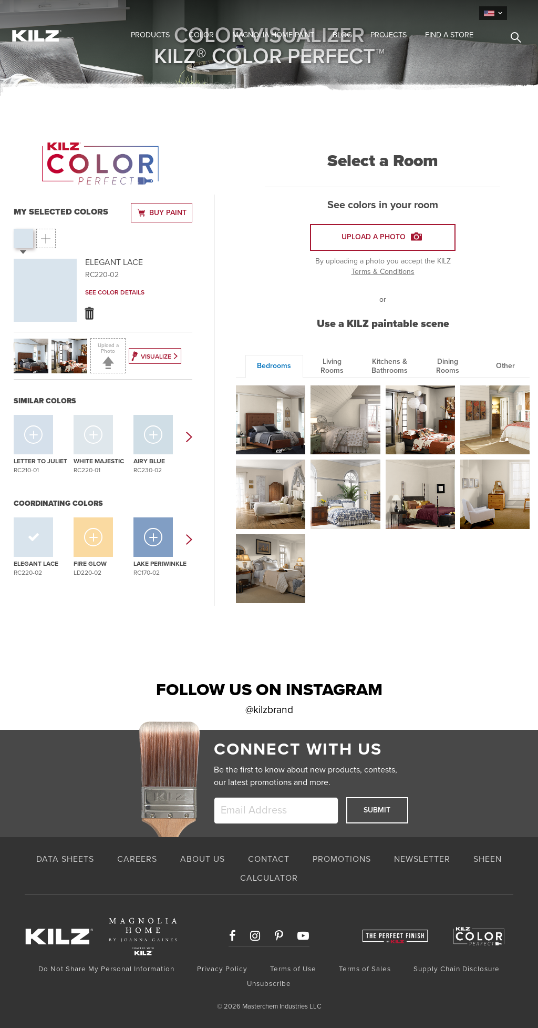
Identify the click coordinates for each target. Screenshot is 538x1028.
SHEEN (487, 859)
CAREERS (137, 859)
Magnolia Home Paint (273, 34)
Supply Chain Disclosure (456, 969)
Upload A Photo (382, 233)
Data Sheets (65, 859)
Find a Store (449, 34)
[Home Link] (59, 35)
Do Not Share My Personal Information (106, 969)
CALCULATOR (269, 878)
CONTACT (268, 859)
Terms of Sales (365, 969)
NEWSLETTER (422, 859)
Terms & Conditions (383, 271)
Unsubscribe (269, 984)
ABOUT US (202, 859)
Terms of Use (293, 969)
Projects (388, 34)
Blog (342, 34)
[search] (511, 39)
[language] (493, 13)
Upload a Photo (108, 355)
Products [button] (150, 34)
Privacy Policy (222, 969)
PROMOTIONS (342, 859)
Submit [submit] (377, 810)
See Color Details (114, 292)
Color (201, 34)
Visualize (154, 355)
